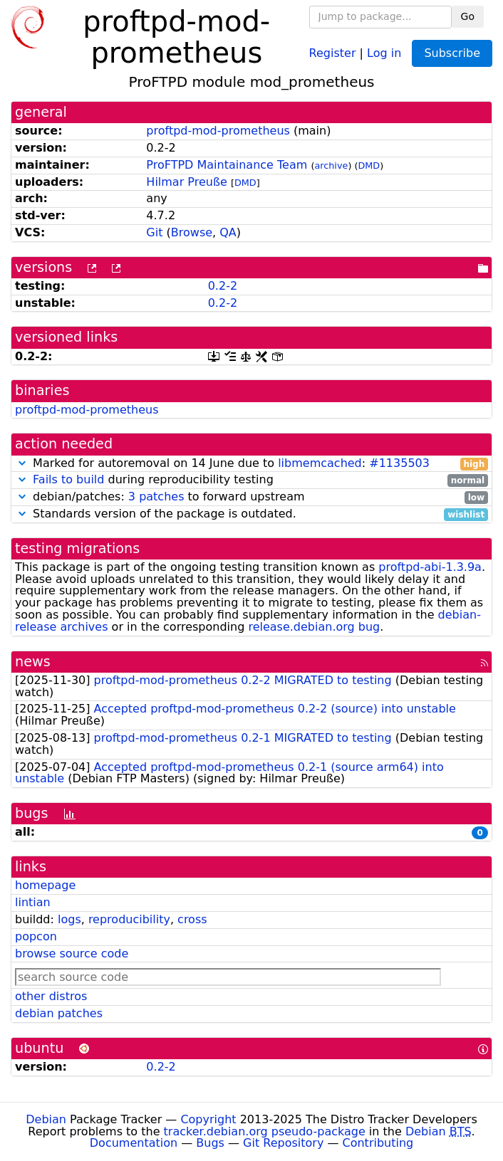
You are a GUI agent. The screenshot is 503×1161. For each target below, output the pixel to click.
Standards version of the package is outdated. (251, 514)
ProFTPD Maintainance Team (226, 165)
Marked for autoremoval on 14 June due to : (251, 464)
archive (331, 165)
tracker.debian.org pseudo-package (264, 1131)
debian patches (59, 1013)
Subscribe (452, 53)
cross (192, 919)
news (33, 661)
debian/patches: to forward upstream (251, 497)
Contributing (378, 1143)
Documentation (133, 1143)
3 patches (156, 496)
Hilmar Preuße (186, 182)
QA (228, 232)
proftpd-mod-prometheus (218, 130)
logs (69, 919)
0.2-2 (222, 286)
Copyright (208, 1119)
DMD (369, 165)
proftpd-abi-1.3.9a (430, 567)
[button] (22, 463)
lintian (33, 902)
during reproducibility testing (251, 480)
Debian (46, 1119)
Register (332, 52)
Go (468, 16)
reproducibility (129, 919)
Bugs (210, 1143)
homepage (45, 885)
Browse (191, 232)
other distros (51, 996)
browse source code (71, 953)
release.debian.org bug (314, 627)
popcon (36, 936)
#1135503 (399, 463)
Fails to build (68, 479)
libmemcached (320, 463)
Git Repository (283, 1143)
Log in (384, 52)
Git (154, 232)
